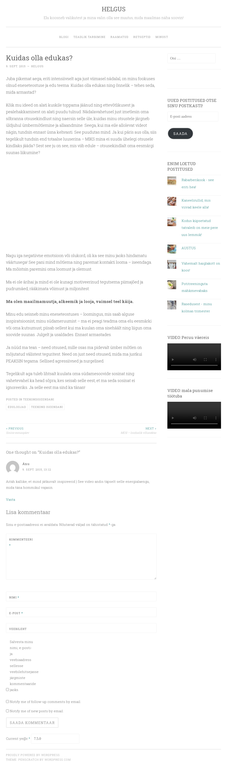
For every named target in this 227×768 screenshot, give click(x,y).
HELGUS (113, 9)
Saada (180, 133)
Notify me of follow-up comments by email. (45, 701)
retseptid (142, 37)
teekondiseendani (38, 399)
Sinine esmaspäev (43, 430)
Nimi (14, 597)
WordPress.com (58, 759)
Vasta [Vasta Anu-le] (10, 499)
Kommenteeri (19, 542)
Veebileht (18, 629)
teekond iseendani (47, 407)
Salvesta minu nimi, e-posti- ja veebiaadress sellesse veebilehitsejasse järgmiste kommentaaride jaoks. (22, 665)
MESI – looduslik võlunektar (119, 430)
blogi (63, 37)
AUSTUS (189, 248)
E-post (16, 613)
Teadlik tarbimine (89, 37)
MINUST (161, 37)
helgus (37, 66)
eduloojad (17, 407)
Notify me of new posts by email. (37, 711)
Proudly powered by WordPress (33, 755)
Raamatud (119, 37)
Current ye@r (18, 738)
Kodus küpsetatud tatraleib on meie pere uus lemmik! (200, 227)
